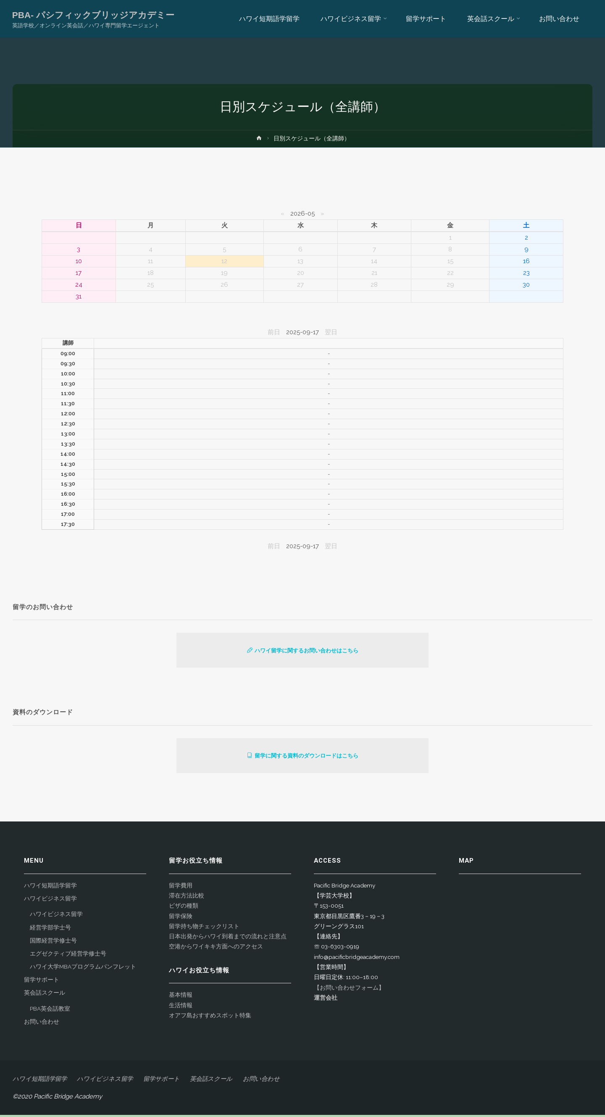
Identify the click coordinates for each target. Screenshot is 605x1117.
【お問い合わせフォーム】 (349, 989)
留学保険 (180, 918)
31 (79, 296)
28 (374, 284)
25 (150, 284)
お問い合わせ (41, 1023)
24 (78, 284)
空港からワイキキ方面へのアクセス (216, 948)
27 (300, 284)
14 (374, 261)
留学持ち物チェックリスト (204, 928)
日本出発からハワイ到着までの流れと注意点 (228, 938)
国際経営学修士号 (53, 942)
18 (150, 273)
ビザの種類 (183, 907)
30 (526, 284)
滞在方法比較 (186, 897)
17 (79, 273)
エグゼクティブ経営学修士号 (68, 955)
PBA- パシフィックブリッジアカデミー (94, 15)
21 (374, 273)
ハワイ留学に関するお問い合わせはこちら (303, 650)
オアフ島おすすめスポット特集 (210, 1017)
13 (300, 261)
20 (300, 273)
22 (450, 273)
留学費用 (180, 887)
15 (450, 261)
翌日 (331, 332)
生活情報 (180, 1007)
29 (450, 284)
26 (224, 284)
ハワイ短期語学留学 (50, 887)
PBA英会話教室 (50, 1010)
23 (526, 273)
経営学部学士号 (50, 929)
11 (150, 261)
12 (224, 261)
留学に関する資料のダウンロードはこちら (303, 757)
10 (79, 261)
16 (526, 261)
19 (224, 273)
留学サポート (41, 981)
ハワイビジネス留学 (50, 900)
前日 (274, 332)
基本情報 (180, 996)
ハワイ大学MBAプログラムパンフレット (83, 968)
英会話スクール (44, 994)
